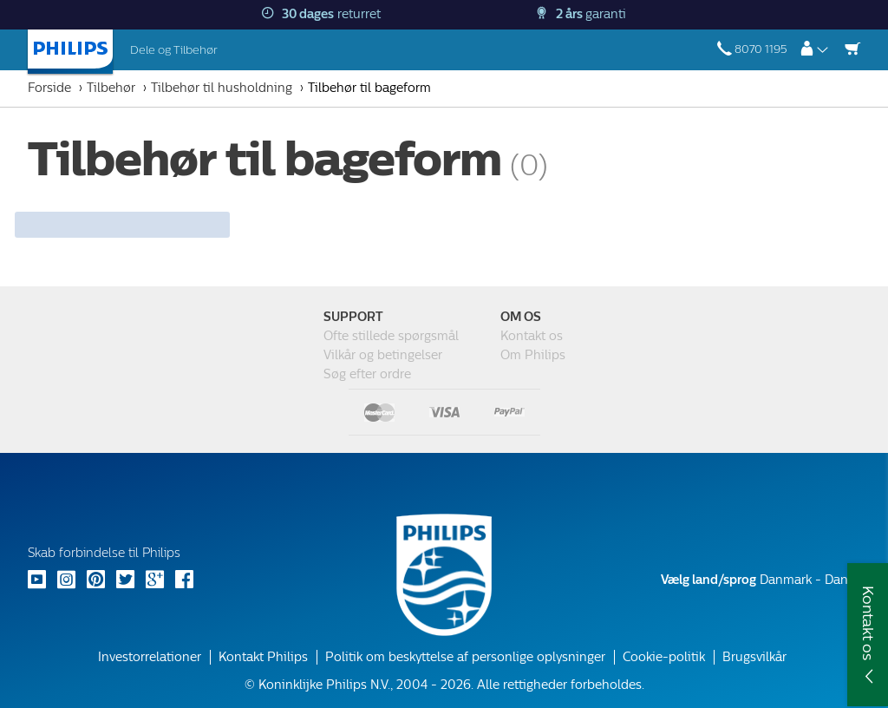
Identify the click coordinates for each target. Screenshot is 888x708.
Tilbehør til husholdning (221, 88)
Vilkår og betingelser (382, 355)
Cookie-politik (664, 657)
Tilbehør (111, 88)
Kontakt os (531, 336)
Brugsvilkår (754, 657)
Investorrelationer (149, 657)
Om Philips (532, 355)
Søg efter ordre (367, 374)
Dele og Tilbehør (174, 49)
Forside (49, 88)
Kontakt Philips (263, 657)
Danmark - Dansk (760, 580)
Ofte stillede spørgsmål (391, 336)
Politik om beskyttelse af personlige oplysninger (465, 657)
